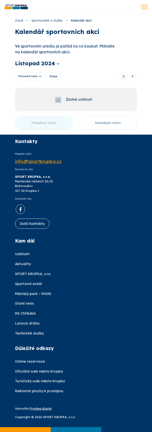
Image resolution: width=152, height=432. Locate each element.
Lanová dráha (27, 323)
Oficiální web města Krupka (39, 371)
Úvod (19, 20)
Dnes (53, 76)
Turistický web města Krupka (40, 381)
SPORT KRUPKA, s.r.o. (33, 274)
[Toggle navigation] (144, 7)
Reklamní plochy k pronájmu (39, 391)
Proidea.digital (41, 408)
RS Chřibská (25, 313)
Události (22, 254)
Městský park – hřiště (33, 294)
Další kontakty (32, 223)
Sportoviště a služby (47, 20)
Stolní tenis (24, 303)
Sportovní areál (28, 284)
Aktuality (23, 264)
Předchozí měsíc (44, 123)
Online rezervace (30, 361)
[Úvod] (16, 6)
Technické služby (29, 333)
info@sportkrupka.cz (38, 161)
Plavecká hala (28, 76)
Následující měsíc (108, 123)
